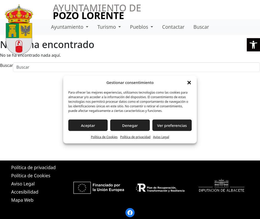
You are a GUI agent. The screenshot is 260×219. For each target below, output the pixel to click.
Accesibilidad (24, 192)
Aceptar (88, 125)
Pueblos (140, 26)
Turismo (107, 26)
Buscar (201, 26)
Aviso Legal (161, 137)
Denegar (130, 125)
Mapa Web (22, 200)
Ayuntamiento (68, 26)
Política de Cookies (104, 137)
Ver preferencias (172, 125)
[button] (253, 44)
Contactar (173, 26)
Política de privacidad (135, 137)
